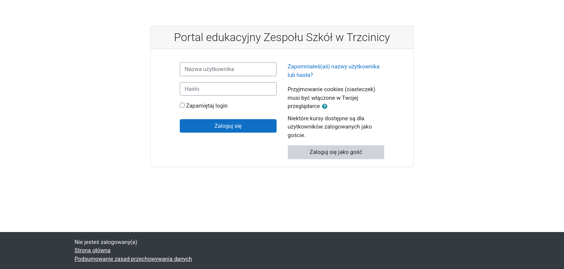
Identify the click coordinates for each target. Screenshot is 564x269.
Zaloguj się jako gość (335, 152)
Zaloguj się (228, 126)
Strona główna (93, 250)
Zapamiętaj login (207, 105)
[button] (326, 106)
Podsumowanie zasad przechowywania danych (133, 259)
